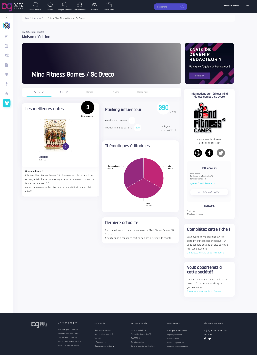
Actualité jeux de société (68, 334)
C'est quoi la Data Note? (177, 331)
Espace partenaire (174, 335)
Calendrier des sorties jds (68, 345)
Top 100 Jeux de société (67, 338)
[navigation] (6, 16)
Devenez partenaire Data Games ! (204, 291)
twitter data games (209, 339)
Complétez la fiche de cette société (205, 252)
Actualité (64, 92)
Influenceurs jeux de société (69, 342)
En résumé (39, 92)
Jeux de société (67, 323)
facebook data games (205, 339)
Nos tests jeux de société (68, 330)
